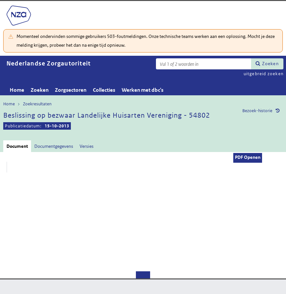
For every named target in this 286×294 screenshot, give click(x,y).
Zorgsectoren (70, 90)
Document (17, 146)
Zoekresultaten (37, 104)
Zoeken (270, 63)
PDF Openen (247, 157)
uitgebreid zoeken (263, 73)
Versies (87, 146)
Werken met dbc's (142, 90)
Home (17, 90)
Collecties (104, 90)
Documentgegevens (53, 146)
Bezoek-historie (257, 110)
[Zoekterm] (203, 63)
